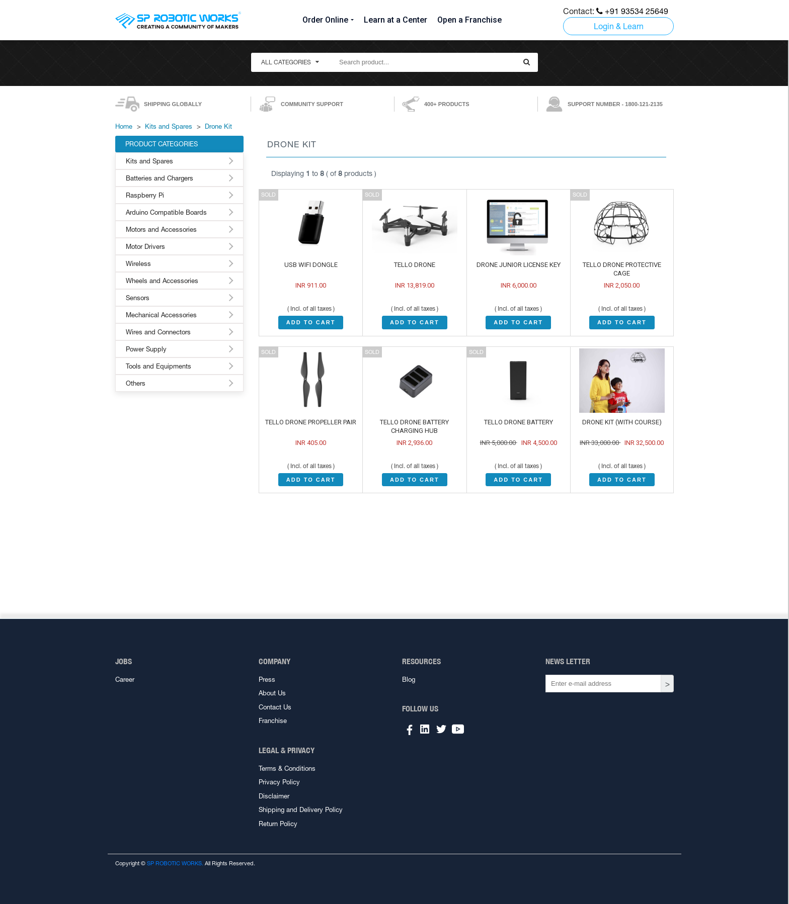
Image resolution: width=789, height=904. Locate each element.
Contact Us (275, 707)
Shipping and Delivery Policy (301, 809)
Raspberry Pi (145, 195)
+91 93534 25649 (632, 11)
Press (267, 679)
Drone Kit (218, 126)
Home (123, 126)
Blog (408, 679)
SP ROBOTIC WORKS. (175, 863)
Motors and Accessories (161, 229)
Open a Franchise (469, 20)
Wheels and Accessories (162, 281)
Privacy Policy (279, 782)
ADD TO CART (311, 322)
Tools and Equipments (158, 366)
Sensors (137, 298)
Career (124, 679)
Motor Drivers (145, 246)
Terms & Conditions (287, 768)
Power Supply (146, 349)
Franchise (273, 721)
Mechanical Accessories (161, 315)
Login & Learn (619, 26)
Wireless (138, 263)
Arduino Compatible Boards (166, 212)
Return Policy (278, 824)
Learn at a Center (395, 20)
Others (135, 383)
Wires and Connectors (158, 332)
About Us (272, 693)
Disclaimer (274, 796)
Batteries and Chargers (159, 178)
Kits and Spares (168, 126)
